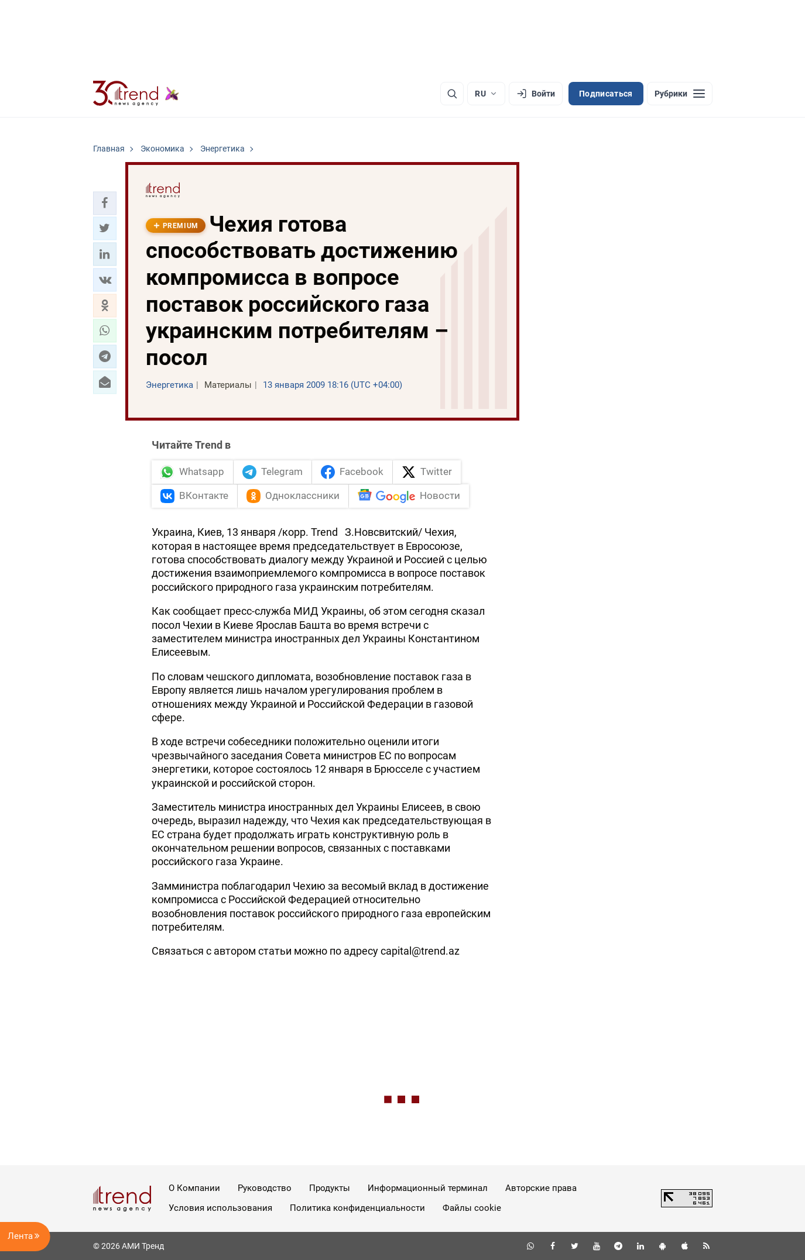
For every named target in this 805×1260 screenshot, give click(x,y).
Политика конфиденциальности (357, 1208)
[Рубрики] (679, 93)
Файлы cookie (472, 1208)
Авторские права (541, 1188)
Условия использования (220, 1208)
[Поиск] (452, 93)
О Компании (194, 1188)
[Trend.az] (136, 93)
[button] (105, 203)
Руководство (265, 1188)
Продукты (329, 1188)
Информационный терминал (428, 1188)
